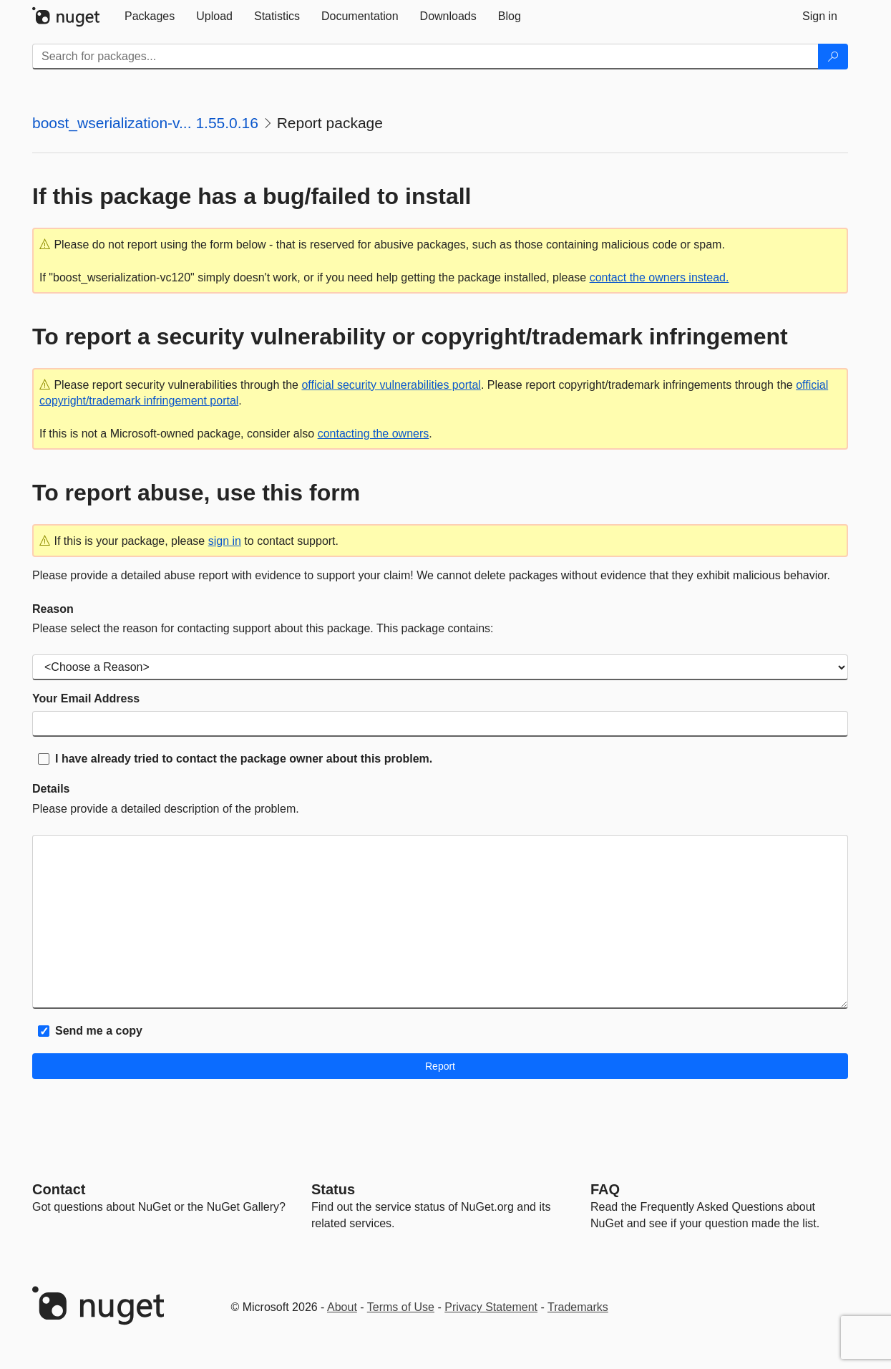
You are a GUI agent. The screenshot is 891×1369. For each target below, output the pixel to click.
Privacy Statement (490, 1307)
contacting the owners (373, 433)
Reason (53, 609)
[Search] (833, 56)
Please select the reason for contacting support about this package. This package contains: (263, 628)
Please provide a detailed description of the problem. (165, 809)
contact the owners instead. (659, 277)
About (342, 1307)
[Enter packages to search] (425, 56)
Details (50, 789)
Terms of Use (400, 1307)
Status (333, 1189)
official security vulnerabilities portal (390, 385)
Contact (58, 1189)
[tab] (149, 16)
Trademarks (577, 1307)
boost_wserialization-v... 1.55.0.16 (145, 123)
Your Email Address (86, 698)
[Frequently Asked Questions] (605, 1189)
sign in (224, 541)
